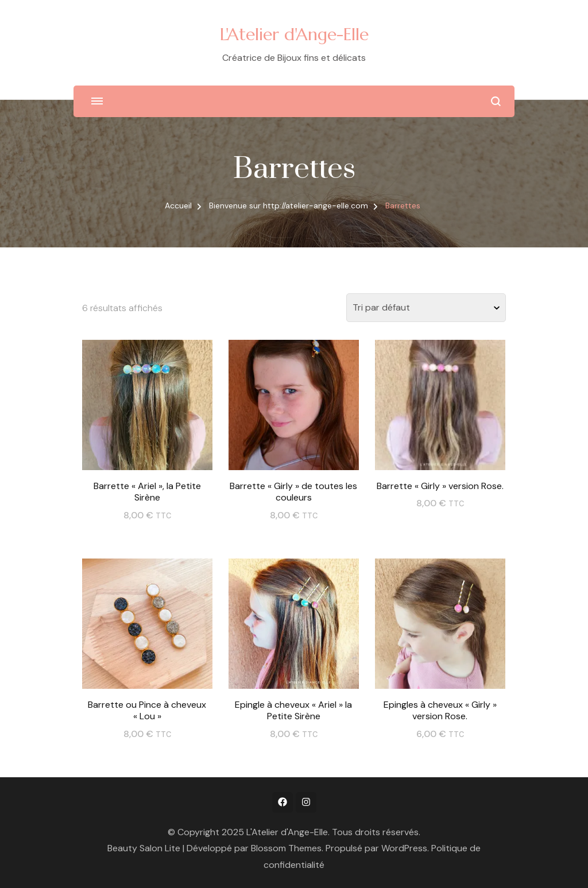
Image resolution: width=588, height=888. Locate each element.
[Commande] (426, 307)
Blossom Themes (286, 848)
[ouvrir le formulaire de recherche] (496, 101)
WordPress (404, 848)
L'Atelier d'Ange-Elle (294, 34)
